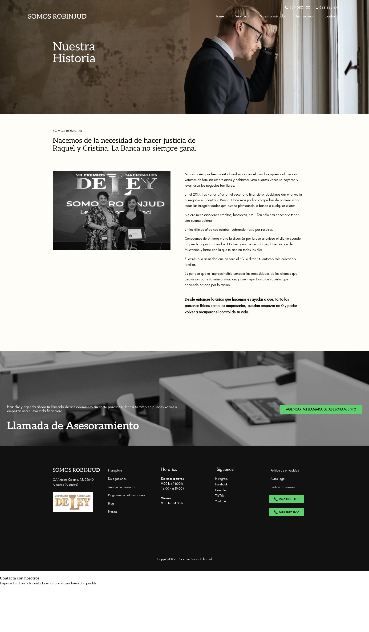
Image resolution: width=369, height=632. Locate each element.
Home (219, 16)
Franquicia (115, 470)
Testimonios (305, 16)
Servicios (242, 16)
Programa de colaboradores (126, 495)
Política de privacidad (285, 470)
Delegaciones (117, 478)
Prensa (112, 511)
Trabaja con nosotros (122, 487)
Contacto (331, 16)
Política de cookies (283, 487)
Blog (111, 503)
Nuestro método (272, 16)
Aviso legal (278, 478)
